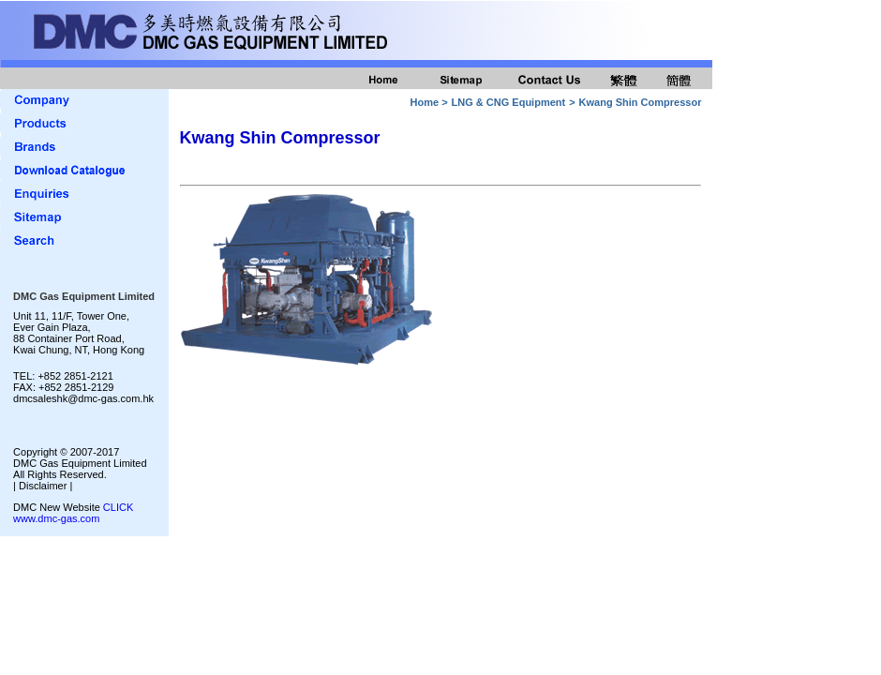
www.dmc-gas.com (56, 518)
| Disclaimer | (42, 485)
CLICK (118, 507)
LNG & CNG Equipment (509, 102)
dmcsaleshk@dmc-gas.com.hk (83, 398)
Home (425, 102)
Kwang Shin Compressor (640, 102)
